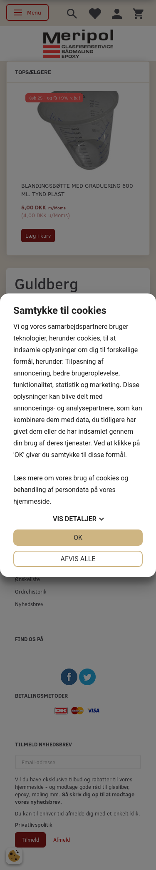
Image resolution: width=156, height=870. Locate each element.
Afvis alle (77, 559)
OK (78, 538)
